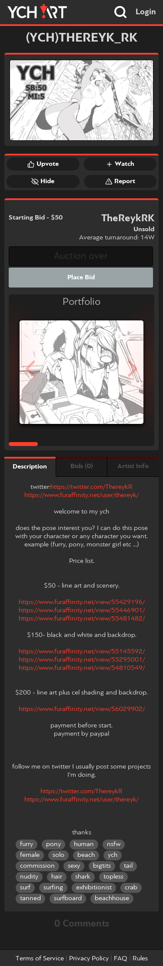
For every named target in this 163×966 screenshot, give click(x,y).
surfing (53, 887)
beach (86, 855)
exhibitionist (94, 887)
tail (128, 866)
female (30, 855)
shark (82, 876)
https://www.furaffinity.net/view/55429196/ (82, 602)
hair (56, 876)
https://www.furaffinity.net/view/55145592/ (82, 651)
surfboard (68, 898)
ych (112, 855)
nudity (29, 876)
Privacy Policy (89, 958)
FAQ (120, 958)
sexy (74, 866)
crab (131, 887)
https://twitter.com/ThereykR (91, 487)
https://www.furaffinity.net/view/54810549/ (82, 668)
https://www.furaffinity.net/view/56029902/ (82, 709)
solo (58, 855)
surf (25, 887)
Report (120, 181)
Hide (42, 181)
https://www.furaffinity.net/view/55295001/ (82, 659)
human (84, 844)
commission (37, 866)
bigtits (102, 866)
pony (53, 844)
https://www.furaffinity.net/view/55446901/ (82, 610)
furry (26, 844)
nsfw (113, 844)
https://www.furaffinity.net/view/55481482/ (82, 618)
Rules (140, 958)
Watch (120, 164)
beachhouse (112, 898)
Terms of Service (40, 958)
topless (113, 876)
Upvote (43, 164)
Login (146, 12)
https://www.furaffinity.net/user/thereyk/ (81, 495)
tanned (30, 898)
